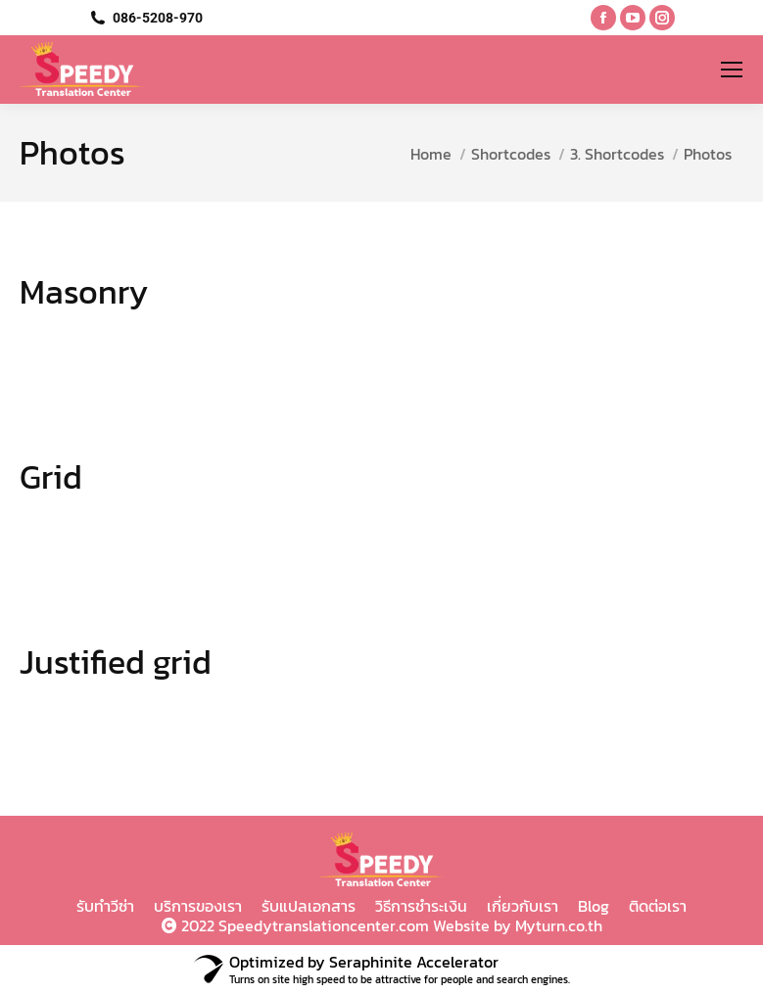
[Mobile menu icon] (731, 69)
